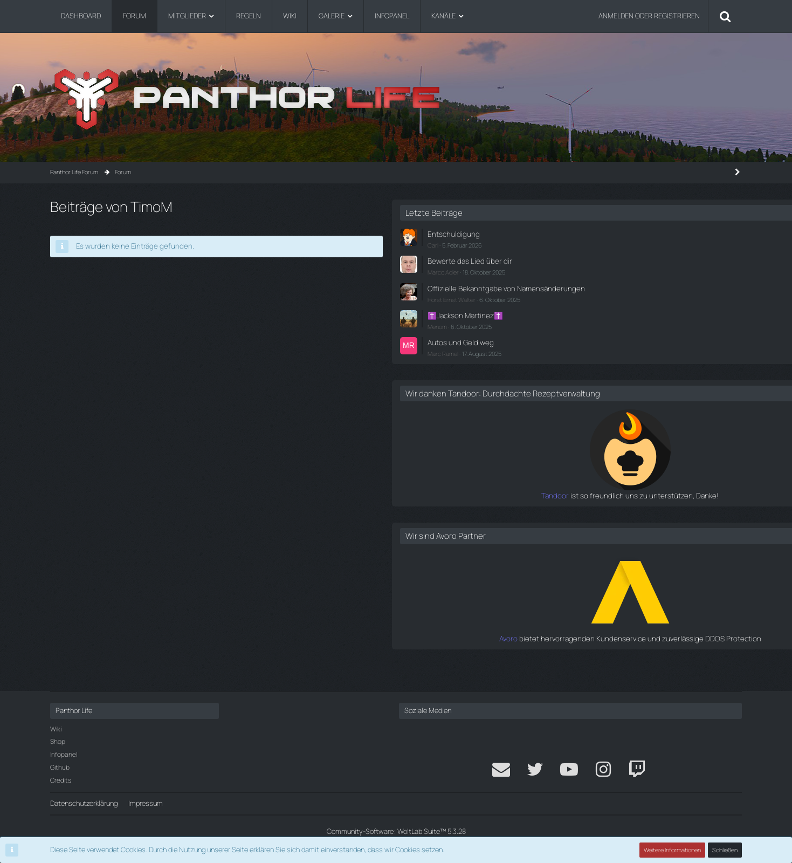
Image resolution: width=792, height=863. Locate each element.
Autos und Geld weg (625, 348)
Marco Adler (609, 270)
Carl (599, 244)
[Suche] (725, 16)
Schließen (725, 850)
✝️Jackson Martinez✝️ (630, 322)
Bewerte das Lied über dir (632, 260)
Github (60, 767)
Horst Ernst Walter (618, 307)
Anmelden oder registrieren (649, 15)
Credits (60, 780)
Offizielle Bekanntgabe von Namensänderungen (635, 291)
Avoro (585, 654)
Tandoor (580, 511)
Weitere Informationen (672, 850)
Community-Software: (396, 831)
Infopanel (63, 754)
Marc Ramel (609, 359)
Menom (604, 333)
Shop (57, 741)
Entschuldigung (618, 233)
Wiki (55, 729)
